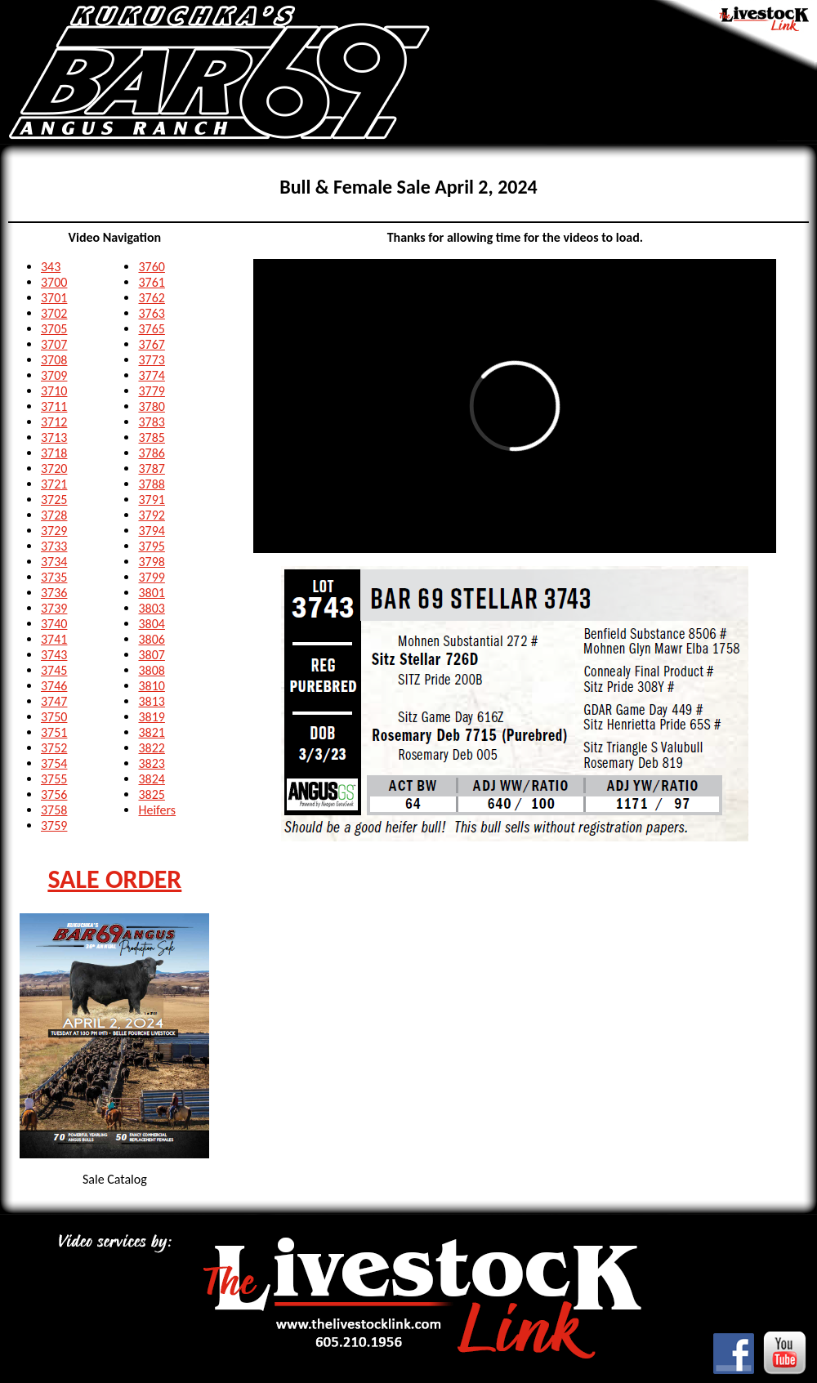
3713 (54, 437)
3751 (54, 732)
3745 (54, 670)
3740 (54, 623)
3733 (54, 546)
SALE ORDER (114, 879)
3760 (151, 266)
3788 (151, 484)
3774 (151, 375)
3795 (151, 546)
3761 (151, 282)
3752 (54, 748)
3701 (54, 298)
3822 (151, 748)
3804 (151, 623)
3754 (54, 763)
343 (50, 266)
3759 (54, 825)
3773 (151, 360)
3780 (151, 406)
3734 (54, 561)
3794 (151, 530)
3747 (54, 701)
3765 (151, 329)
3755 (54, 779)
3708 (54, 360)
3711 (54, 406)
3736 (54, 592)
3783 (151, 422)
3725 (54, 499)
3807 (151, 655)
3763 (151, 313)
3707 (54, 344)
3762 (151, 298)
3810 (151, 686)
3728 (54, 515)
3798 (151, 561)
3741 (54, 639)
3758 (54, 810)
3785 (151, 437)
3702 (54, 313)
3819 (151, 717)
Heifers (157, 810)
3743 (54, 655)
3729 (54, 530)
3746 (54, 686)
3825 (151, 794)
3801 (151, 592)
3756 (54, 794)
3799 (151, 577)
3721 (54, 484)
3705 (54, 329)
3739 (54, 608)
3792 (151, 515)
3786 (151, 453)
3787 (151, 468)
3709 (54, 375)
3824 (151, 779)
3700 (54, 282)
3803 (151, 608)
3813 (151, 701)
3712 (54, 422)
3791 (151, 499)
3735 (54, 577)
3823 (151, 763)
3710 (54, 391)
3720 (54, 468)
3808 (151, 670)
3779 (151, 391)
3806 (151, 639)
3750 (54, 717)
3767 (151, 344)
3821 (151, 732)
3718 (54, 453)
